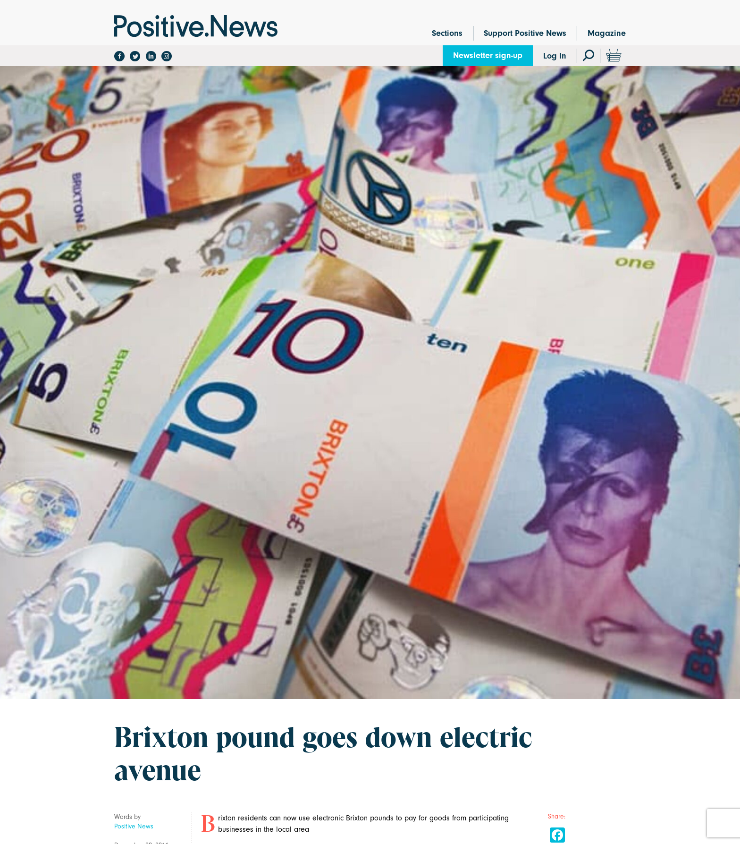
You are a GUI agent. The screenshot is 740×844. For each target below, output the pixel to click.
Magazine (607, 33)
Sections (447, 33)
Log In (554, 56)
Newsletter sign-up (487, 55)
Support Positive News (525, 33)
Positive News (133, 826)
